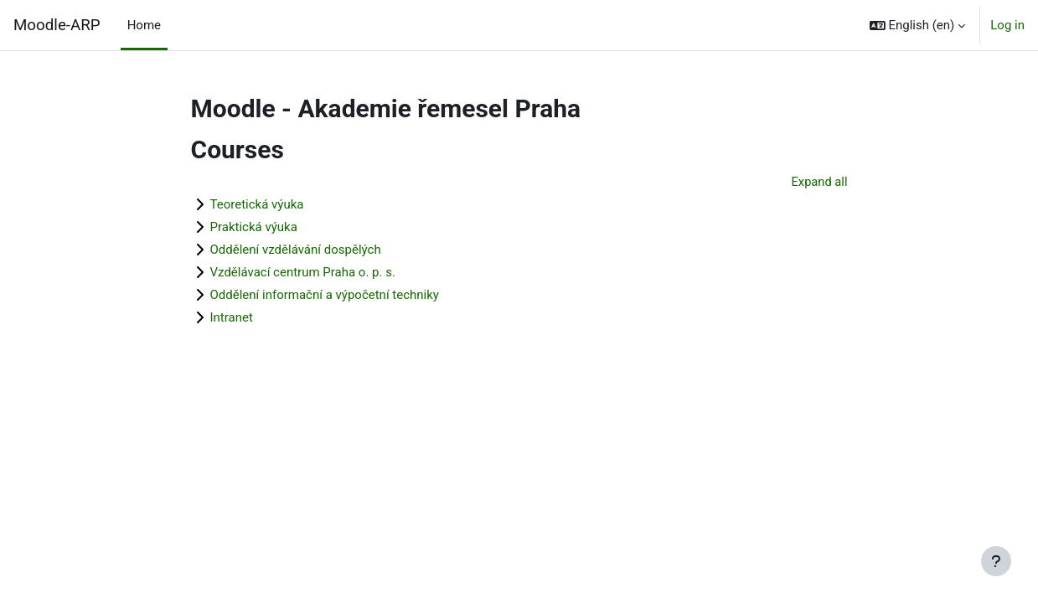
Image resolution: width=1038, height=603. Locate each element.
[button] (918, 25)
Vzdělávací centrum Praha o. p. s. (302, 273)
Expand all (818, 181)
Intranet (231, 318)
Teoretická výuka (257, 205)
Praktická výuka (253, 227)
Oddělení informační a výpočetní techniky (324, 295)
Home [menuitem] (144, 25)
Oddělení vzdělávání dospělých (295, 250)
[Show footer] (996, 561)
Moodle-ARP (57, 25)
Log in (1007, 25)
